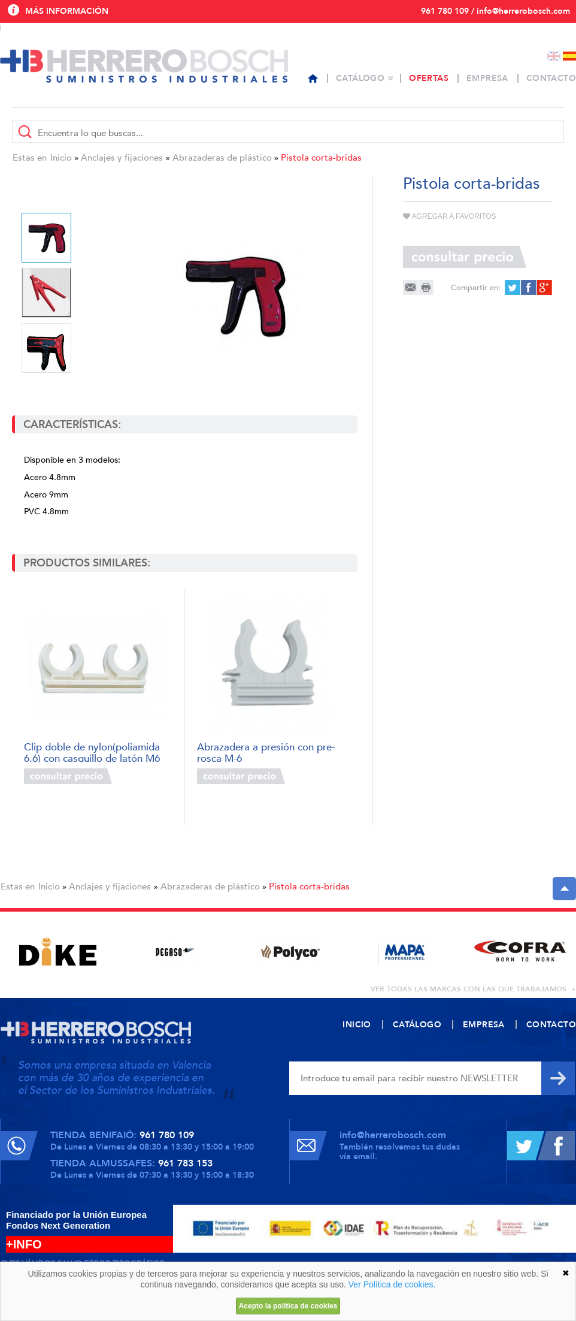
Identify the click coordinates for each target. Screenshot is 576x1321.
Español (569, 56)
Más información (66, 11)
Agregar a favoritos (449, 216)
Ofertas (428, 78)
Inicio (61, 158)
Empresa (487, 78)
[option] (234, 295)
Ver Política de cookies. (392, 1284)
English (553, 56)
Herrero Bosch (144, 66)
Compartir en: (476, 287)
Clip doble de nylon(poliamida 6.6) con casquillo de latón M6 (92, 751)
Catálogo (360, 78)
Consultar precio (68, 776)
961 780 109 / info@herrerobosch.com (495, 11)
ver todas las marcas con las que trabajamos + (473, 989)
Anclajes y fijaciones (122, 158)
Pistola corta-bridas (321, 158)
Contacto (551, 78)
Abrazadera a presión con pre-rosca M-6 (266, 751)
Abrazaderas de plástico (222, 158)
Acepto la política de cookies (288, 1306)
